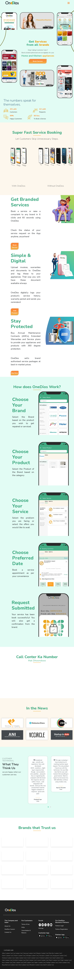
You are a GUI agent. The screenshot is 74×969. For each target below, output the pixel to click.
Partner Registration (61, 929)
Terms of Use (25, 924)
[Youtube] (51, 925)
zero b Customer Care (48, 965)
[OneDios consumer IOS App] (42, 936)
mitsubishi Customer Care (36, 965)
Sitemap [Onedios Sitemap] (40, 928)
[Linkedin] (48, 925)
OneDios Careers (10, 929)
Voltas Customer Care (7, 953)
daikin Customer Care (7, 955)
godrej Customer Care (20, 958)
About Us (7, 926)
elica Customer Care (7, 962)
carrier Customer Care (32, 958)
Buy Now (14, 373)
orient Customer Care (64, 962)
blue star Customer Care (55, 953)
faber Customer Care (66, 960)
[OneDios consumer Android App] (49, 936)
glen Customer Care (18, 962)
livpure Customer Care (42, 960)
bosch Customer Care (54, 960)
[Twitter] (42, 925)
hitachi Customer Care (19, 955)
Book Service (38, 61)
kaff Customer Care (28, 962)
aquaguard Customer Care (59, 955)
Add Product (15, 312)
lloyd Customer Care (58, 958)
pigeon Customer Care (40, 962)
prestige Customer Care (52, 962)
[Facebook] (39, 925)
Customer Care (8, 950)
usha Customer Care (23, 965)
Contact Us (8, 932)
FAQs (23, 927)
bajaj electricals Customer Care (9, 965)
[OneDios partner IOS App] (59, 937)
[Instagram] (45, 925)
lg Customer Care (18, 953)
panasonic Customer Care (45, 955)
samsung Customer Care (29, 953)
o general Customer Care (45, 958)
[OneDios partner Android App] (66, 937)
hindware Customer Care (8, 958)
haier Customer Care (7, 960)
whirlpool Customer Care (32, 955)
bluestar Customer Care (42, 953)
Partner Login (59, 926)
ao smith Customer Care (19, 960)
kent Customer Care (31, 960)
